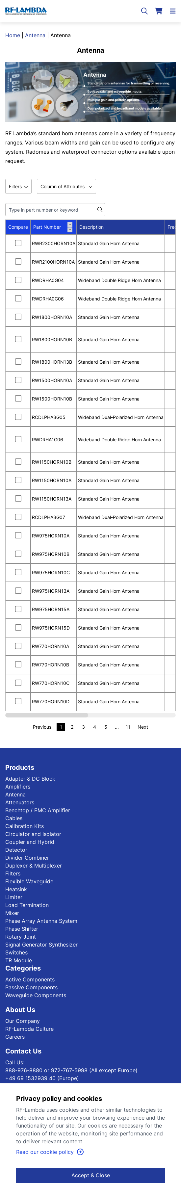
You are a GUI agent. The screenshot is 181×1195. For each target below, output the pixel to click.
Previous (42, 727)
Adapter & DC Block (30, 778)
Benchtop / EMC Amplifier (37, 810)
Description (91, 227)
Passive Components (31, 987)
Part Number (52, 227)
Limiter (13, 897)
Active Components (30, 979)
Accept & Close (90, 1175)
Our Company (22, 1021)
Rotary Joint (20, 936)
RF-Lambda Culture (29, 1029)
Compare (18, 227)
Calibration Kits (24, 826)
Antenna (35, 35)
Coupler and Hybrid (29, 842)
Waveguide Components (35, 995)
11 (128, 727)
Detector (16, 849)
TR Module (18, 960)
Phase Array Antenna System (41, 921)
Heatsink (16, 889)
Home (12, 35)
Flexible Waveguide (29, 881)
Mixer (12, 913)
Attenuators (19, 802)
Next (143, 727)
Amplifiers (17, 786)
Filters (12, 873)
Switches (16, 952)
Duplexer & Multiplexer (33, 865)
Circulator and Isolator (33, 834)
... (117, 727)
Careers (15, 1036)
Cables (13, 818)
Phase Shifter (21, 928)
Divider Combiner (27, 857)
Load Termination (27, 905)
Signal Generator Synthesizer (41, 944)
